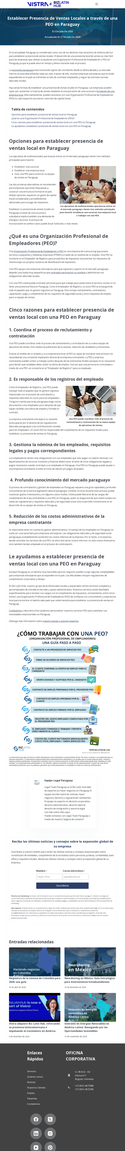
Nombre (41, 866)
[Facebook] (18, 1106)
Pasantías (22, 1085)
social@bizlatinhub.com (20, 908)
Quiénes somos (24, 1064)
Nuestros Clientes (26, 1074)
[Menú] (117, 4)
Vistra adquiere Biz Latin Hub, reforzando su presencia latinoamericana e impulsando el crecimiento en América (33, 1021)
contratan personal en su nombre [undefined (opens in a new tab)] (68, 272)
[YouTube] (32, 1121)
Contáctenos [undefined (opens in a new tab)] (15, 610)
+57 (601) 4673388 (90, 1073)
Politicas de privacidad (16, 1138)
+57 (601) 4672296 (90, 1076)
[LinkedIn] (47, 1106)
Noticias (21, 1069)
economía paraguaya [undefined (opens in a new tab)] (23, 70)
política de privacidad (19, 913)
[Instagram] (18, 1121)
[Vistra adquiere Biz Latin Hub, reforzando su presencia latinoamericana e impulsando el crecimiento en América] (35, 1001)
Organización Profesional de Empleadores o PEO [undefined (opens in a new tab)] (38, 251)
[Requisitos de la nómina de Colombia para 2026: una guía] (35, 957)
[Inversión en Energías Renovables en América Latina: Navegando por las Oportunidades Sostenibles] (90, 1001)
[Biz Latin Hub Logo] (27, 4)
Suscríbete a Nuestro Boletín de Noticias (24, 1142)
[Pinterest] (47, 1121)
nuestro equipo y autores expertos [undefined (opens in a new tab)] (61, 621)
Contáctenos (23, 1091)
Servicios (21, 1058)
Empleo (20, 1080)
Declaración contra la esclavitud (20, 1146)
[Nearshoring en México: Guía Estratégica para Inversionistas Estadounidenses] (90, 957)
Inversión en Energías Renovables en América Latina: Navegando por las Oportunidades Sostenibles (89, 1021)
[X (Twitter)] (32, 1106)
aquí (49, 806)
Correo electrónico (74, 866)
